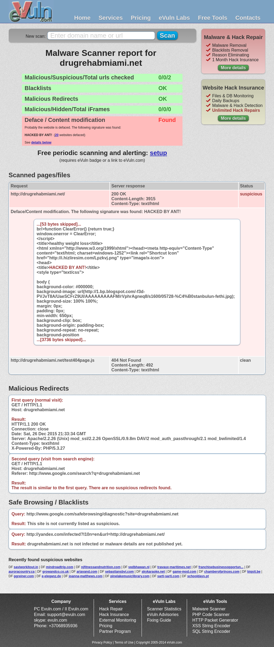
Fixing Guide (159, 620)
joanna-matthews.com (85, 576)
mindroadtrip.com (59, 567)
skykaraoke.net (153, 571)
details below (41, 142)
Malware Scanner (209, 609)
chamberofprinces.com (221, 571)
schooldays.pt (198, 576)
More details (233, 68)
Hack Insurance (114, 614)
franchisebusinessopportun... (221, 567)
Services (110, 17)
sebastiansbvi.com (119, 571)
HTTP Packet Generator (215, 620)
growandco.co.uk (55, 571)
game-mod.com (184, 571)
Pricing (141, 17)
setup (158, 152)
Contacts (247, 17)
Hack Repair (111, 609)
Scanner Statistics (164, 609)
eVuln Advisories (163, 614)
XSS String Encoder (211, 625)
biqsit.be (253, 571)
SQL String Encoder (211, 631)
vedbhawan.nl (138, 567)
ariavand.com (87, 571)
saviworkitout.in (26, 567)
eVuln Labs (174, 17)
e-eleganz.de (51, 576)
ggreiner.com (24, 576)
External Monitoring (117, 620)
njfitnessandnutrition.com (100, 567)
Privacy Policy (102, 642)
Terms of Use (124, 642)
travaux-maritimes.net (174, 567)
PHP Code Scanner (211, 614)
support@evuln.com (66, 614)
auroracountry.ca (22, 571)
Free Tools (212, 17)
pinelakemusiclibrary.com (130, 576)
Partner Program (115, 631)
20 (56, 135)
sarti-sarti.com (168, 576)
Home (82, 17)
